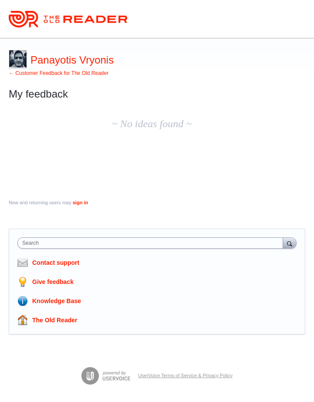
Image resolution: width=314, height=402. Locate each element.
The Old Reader (54, 320)
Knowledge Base (56, 300)
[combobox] (152, 243)
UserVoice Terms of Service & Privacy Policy (185, 375)
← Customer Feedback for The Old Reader (58, 73)
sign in (80, 202)
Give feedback (53, 281)
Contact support (55, 263)
